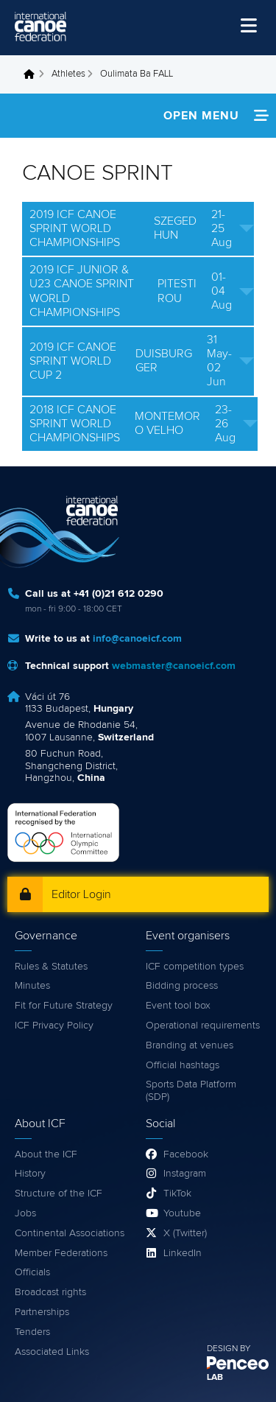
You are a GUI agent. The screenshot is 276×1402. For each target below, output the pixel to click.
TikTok (177, 1193)
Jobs (25, 1213)
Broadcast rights (50, 1292)
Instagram (184, 1173)
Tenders (32, 1332)
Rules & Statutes (51, 966)
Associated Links (52, 1352)
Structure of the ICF (58, 1193)
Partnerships (42, 1312)
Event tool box (178, 1005)
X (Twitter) (185, 1233)
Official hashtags (182, 1065)
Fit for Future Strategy (64, 1005)
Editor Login (81, 894)
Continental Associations (69, 1233)
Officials (32, 1272)
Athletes (68, 74)
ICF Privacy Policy (54, 1025)
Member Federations (61, 1253)
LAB (215, 1377)
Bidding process (182, 986)
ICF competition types (195, 966)
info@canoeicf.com (137, 639)
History (30, 1173)
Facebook (185, 1154)
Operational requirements (203, 1025)
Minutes (32, 986)
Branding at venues (189, 1045)
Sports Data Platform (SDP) (191, 1090)
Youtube (182, 1213)
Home (33, 74)
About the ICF (46, 1154)
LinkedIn (182, 1253)
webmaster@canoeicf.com (174, 666)
